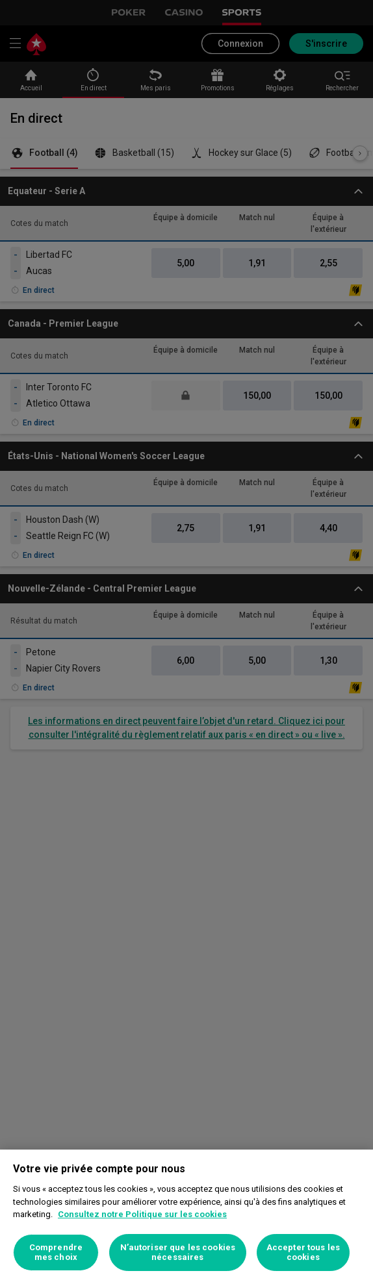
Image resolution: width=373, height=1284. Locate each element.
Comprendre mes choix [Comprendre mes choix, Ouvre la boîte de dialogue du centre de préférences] (56, 1252)
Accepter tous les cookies (303, 1252)
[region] (186, 1217)
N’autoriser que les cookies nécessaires (178, 1252)
